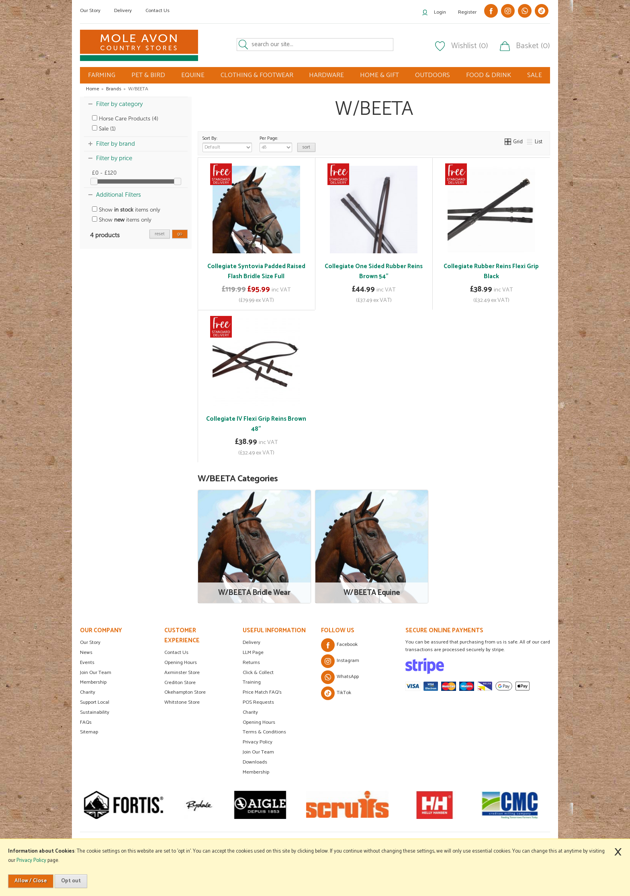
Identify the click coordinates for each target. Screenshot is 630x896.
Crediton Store (180, 682)
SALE (534, 75)
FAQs (86, 722)
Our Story (90, 10)
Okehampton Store (185, 692)
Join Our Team (95, 672)
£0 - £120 (104, 172)
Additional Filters (118, 194)
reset (160, 233)
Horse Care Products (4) (125, 118)
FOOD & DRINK (488, 75)
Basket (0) (533, 46)
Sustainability (94, 712)
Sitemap (89, 732)
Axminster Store (182, 672)
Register (467, 12)
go (179, 233)
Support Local (94, 702)
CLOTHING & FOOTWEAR (257, 75)
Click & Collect (258, 672)
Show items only (126, 209)
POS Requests (258, 702)
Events (87, 662)
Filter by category (119, 104)
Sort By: (227, 143)
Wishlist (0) (469, 46)
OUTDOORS (432, 75)
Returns (251, 662)
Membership (93, 682)
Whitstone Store (182, 702)
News (86, 652)
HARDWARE (326, 75)
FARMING (101, 75)
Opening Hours (180, 662)
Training (252, 682)
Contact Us (157, 10)
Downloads (255, 762)
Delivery (123, 10)
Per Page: (276, 143)
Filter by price (114, 158)
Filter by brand (115, 143)
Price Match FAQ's (262, 692)
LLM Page (253, 652)
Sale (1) (104, 128)
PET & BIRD (148, 75)
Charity (87, 692)
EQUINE (193, 75)
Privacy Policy (257, 742)
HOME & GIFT (379, 75)
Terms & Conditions (264, 732)
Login (440, 12)
